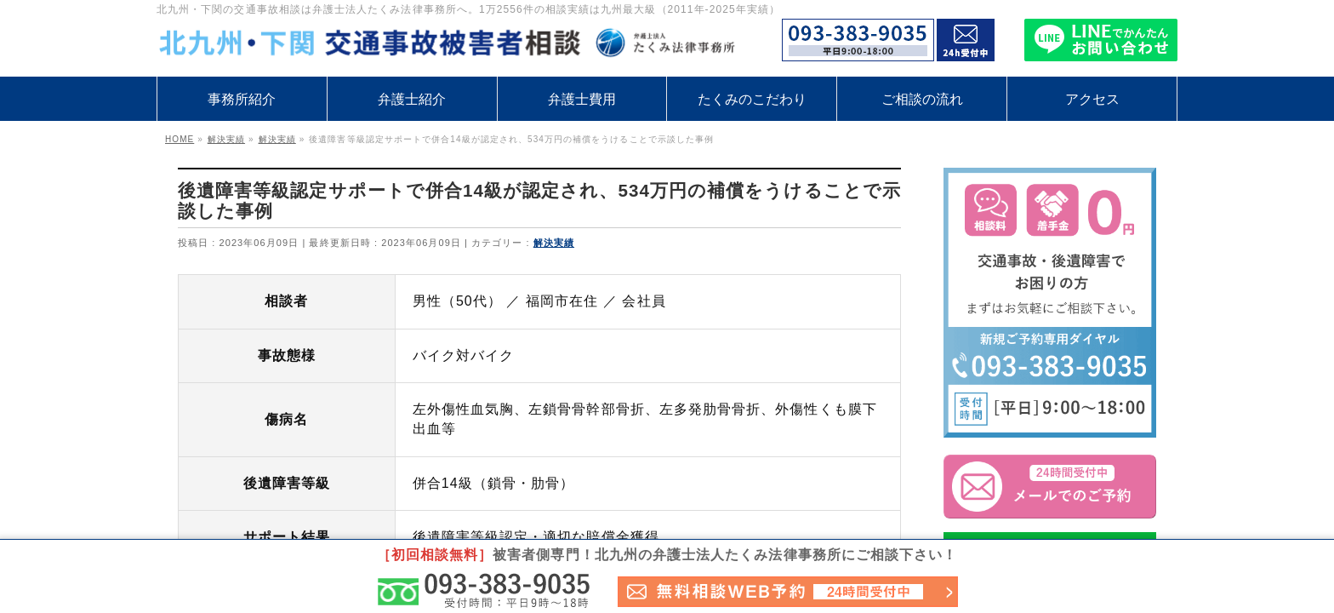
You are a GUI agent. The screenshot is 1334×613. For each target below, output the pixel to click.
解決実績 (553, 243)
